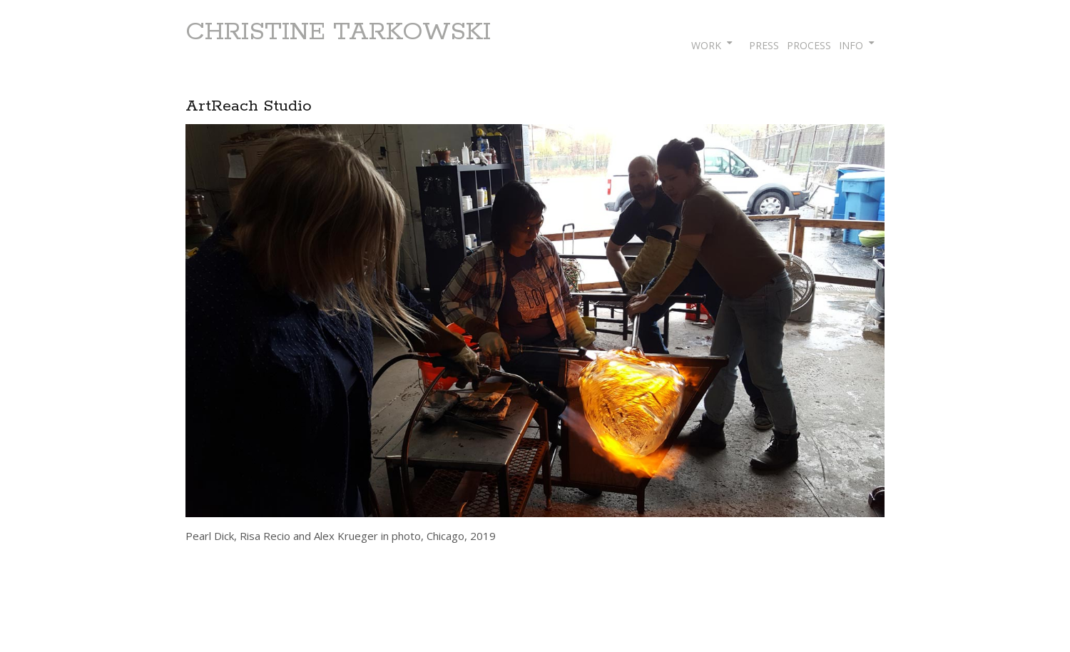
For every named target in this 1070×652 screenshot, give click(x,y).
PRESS (764, 45)
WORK (706, 45)
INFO (851, 45)
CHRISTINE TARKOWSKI (338, 32)
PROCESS (809, 45)
